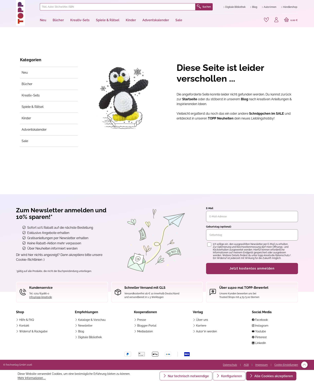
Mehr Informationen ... (32, 378)
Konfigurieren (231, 376)
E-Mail (209, 208)
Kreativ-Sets (31, 95)
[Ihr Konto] (276, 20)
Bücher (27, 84)
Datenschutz (230, 364)
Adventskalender (34, 129)
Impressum (261, 364)
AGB (246, 364)
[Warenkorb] (291, 20)
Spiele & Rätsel (32, 107)
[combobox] (117, 6)
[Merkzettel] (266, 19)
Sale (25, 141)
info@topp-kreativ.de (40, 297)
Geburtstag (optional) (218, 226)
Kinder (26, 118)
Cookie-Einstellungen (286, 364)
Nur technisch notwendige (188, 376)
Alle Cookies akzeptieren (273, 376)
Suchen (204, 7)
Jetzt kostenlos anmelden (252, 268)
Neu (25, 72)
